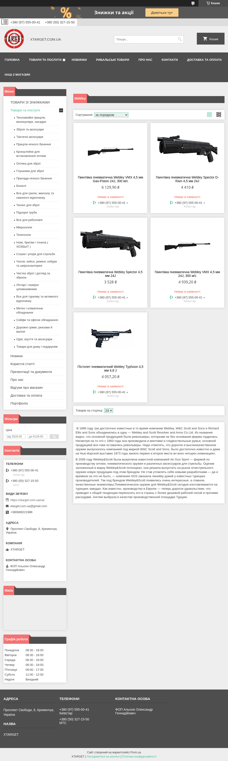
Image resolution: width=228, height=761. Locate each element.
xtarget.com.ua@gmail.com (28, 506)
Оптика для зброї (28, 163)
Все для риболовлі (29, 220)
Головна (12, 60)
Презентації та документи (31, 372)
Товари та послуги (45, 60)
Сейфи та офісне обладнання (37, 320)
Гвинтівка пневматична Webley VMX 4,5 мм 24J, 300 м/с (187, 274)
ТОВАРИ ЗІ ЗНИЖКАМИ (30, 102)
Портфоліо (19, 403)
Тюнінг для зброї (28, 205)
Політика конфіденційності (139, 756)
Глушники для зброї (30, 171)
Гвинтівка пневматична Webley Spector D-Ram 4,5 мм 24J (187, 179)
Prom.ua (136, 752)
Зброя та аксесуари (30, 129)
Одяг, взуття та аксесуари (34, 339)
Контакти (170, 60)
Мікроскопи (24, 227)
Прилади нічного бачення (34, 178)
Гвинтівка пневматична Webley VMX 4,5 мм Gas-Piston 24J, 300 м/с (110, 179)
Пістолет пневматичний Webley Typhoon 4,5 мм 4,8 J (110, 368)
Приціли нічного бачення (33, 144)
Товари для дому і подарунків (37, 346)
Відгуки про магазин (26, 387)
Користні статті (22, 364)
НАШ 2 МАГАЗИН (17, 74)
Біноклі (21, 186)
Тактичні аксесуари (29, 137)
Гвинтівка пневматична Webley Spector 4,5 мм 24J (110, 274)
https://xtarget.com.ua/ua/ (27, 500)
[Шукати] (180, 39)
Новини (16, 356)
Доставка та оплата (204, 60)
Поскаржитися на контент (103, 756)
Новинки (79, 60)
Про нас (145, 60)
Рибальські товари (112, 60)
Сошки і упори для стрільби (35, 254)
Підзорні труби (26, 212)
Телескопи (23, 234)
